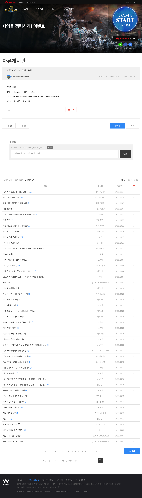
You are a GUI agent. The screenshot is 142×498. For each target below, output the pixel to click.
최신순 (123, 180)
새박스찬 (100, 271)
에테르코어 (7, 282)
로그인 (136, 2)
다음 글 (23, 125)
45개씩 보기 (31, 180)
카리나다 (100, 276)
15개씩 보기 (8, 180)
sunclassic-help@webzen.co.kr (37, 487)
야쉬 (100, 430)
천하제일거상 (100, 191)
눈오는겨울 (100, 401)
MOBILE (32, 2)
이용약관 (19, 480)
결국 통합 (8, 220)
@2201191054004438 (18, 76)
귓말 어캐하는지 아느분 (13, 197)
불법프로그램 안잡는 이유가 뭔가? (17, 356)
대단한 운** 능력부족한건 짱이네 (16, 294)
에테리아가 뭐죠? (11, 328)
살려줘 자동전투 (10, 373)
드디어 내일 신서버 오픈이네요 (14, 316)
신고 (9, 110)
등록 (125, 154)
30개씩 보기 (19, 180)
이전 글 (9, 125)
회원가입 (128, 2)
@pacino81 (100, 362)
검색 (100, 460)
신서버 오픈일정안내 (11, 288)
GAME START (125, 19)
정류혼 (100, 322)
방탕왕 (100, 305)
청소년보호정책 (47, 480)
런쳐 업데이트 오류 (13, 424)
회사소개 (59, 480)
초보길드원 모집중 (11, 265)
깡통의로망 (100, 208)
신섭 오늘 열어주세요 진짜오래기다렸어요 (19, 311)
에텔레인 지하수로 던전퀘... (14, 430)
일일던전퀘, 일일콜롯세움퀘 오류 (17, 362)
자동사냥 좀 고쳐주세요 (13, 407)
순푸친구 (100, 231)
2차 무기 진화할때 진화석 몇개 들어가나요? (20, 214)
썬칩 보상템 (7, 208)
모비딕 (100, 254)
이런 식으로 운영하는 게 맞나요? (16, 225)
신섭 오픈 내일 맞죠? (11, 231)
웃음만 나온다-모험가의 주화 (15, 390)
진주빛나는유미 (100, 413)
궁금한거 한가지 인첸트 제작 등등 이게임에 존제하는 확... (24, 379)
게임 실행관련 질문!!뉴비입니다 (16, 203)
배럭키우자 (100, 225)
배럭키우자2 (100, 248)
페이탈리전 (100, 203)
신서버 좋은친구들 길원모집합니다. (17, 191)
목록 (132, 125)
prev (91, 49)
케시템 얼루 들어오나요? (13, 237)
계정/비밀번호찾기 (129, 48)
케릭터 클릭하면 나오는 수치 (15, 401)
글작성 (117, 125)
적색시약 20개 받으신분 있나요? (16, 259)
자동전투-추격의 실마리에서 (13, 339)
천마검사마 (100, 265)
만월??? (7, 418)
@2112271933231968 (100, 350)
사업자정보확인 (55, 487)
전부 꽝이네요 (8, 254)
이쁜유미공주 (100, 197)
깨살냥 (100, 214)
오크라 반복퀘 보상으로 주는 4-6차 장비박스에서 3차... (23, 276)
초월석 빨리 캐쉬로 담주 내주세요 (15, 396)
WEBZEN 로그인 (125, 38)
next (103, 49)
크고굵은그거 (100, 424)
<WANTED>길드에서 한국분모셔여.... (18, 322)
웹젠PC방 (69, 480)
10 (86, 451)
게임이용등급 (80, 480)
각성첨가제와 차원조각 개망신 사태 (17, 367)
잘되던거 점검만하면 (11, 242)
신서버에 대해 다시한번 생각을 (16, 350)
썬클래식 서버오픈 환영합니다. (14, 333)
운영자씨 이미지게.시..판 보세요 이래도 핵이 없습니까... (24, 248)
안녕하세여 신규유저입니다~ (14, 435)
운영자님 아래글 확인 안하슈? (15, 441)
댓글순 (130, 180)
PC (22, 2)
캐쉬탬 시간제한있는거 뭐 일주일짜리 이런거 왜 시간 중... (26, 345)
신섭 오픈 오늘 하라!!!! (11, 299)
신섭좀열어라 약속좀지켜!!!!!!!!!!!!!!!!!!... (19, 271)
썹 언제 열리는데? (11, 305)
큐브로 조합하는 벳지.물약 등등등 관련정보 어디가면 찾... (26, 384)
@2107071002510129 (100, 435)
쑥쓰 (100, 237)
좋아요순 (137, 180)
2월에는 (100, 242)
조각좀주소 (100, 220)
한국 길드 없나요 (10, 413)
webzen (10, 2)
